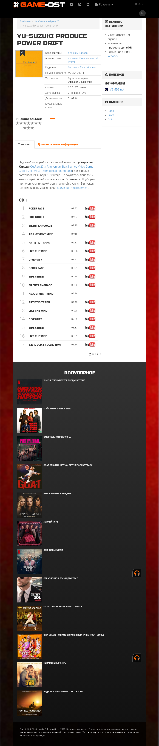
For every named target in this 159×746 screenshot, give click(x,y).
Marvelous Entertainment (82, 67)
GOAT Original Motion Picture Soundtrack (68, 465)
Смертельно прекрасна (57, 437)
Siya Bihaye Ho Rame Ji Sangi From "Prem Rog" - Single (74, 635)
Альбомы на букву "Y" (47, 21)
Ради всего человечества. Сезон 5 (63, 691)
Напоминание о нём (55, 663)
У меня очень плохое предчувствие (64, 380)
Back (111, 111)
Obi (110, 119)
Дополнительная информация (58, 144)
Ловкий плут (51, 522)
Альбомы (25, 21)
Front (111, 115)
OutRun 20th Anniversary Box (48, 166)
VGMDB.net (117, 89)
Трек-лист (25, 144)
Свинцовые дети (53, 550)
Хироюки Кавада (78, 52)
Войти (139, 4)
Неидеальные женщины (57, 493)
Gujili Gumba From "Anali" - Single (63, 606)
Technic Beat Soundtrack (56, 171)
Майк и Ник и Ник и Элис (57, 408)
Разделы (104, 4)
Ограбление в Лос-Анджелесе (61, 578)
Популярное (79, 373)
